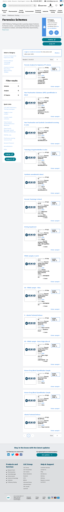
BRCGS (25, 486)
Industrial (10, 486)
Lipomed (25, 494)
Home (4, 16)
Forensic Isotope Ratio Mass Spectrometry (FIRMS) (9, 66)
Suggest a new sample (8, 109)
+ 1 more (42, 216)
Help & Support (21, 1)
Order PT (57, 40)
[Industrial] (6, 486)
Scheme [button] (11, 83)
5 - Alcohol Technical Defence (37, 314)
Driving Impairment (33, 225)
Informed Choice (27, 488)
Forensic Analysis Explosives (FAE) (43, 71)
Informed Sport (27, 490)
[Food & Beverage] (6, 480)
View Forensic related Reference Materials (9, 120)
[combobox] (20, 6)
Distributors (44, 480)
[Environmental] (6, 482)
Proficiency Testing (13, 16)
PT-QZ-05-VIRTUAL (43, 424)
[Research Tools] (6, 476)
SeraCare (25, 482)
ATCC (24, 484)
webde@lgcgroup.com (52, 1)
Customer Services (45, 473)
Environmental (11, 482)
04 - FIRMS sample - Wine (36, 286)
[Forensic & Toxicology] (6, 484)
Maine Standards (27, 480)
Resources (14, 1)
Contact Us (43, 475)
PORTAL (46, 40)
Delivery (43, 482)
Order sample (55, 85)
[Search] (33, 6)
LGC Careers (26, 477)
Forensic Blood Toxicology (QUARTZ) (8, 59)
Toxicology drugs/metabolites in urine (41, 148)
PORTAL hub (7, 131)
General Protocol (9, 139)
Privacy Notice (36, 503)
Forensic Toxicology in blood (37, 198)
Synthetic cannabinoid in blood (38, 173)
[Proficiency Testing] (6, 488)
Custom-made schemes (8, 114)
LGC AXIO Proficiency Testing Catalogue (10, 105)
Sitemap (43, 484)
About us (5, 1)
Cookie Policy (44, 503)
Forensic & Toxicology (13, 484)
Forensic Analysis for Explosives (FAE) (10, 53)
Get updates (46, 461)
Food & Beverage (12, 480)
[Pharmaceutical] (6, 478)
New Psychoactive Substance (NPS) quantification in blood (40, 92)
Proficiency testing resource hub (9, 135)
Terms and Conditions (28, 503)
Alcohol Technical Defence (36, 420)
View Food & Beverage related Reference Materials (10, 126)
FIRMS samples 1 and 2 (35, 254)
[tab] (12, 83)
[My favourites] (57, 5)
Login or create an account (32, 48)
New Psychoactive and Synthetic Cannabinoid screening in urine (39, 122)
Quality (9, 1)
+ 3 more (42, 277)
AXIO (42, 74)
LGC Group (26, 473)
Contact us (28, 1)
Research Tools (11, 476)
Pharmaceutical (11, 478)
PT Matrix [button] (11, 92)
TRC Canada (26, 492)
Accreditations (8, 143)
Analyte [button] (11, 87)
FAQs (5, 146)
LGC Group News (27, 475)
